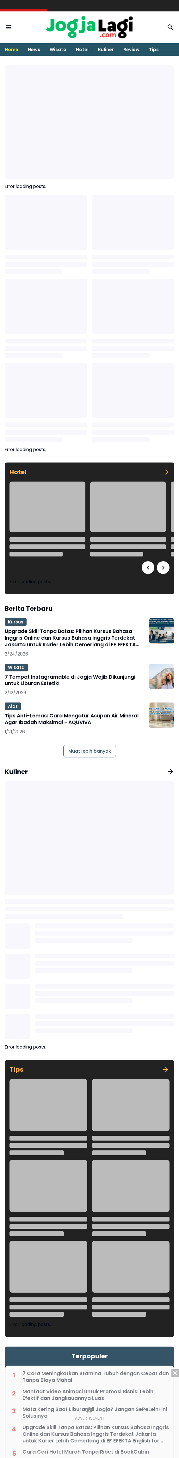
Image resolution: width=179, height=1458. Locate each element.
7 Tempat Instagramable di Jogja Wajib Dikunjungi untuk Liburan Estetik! (70, 680)
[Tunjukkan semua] (166, 472)
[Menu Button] (8, 27)
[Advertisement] (89, 1413)
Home (11, 49)
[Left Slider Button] (148, 567)
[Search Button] (170, 27)
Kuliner (106, 49)
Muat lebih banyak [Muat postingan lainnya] (89, 751)
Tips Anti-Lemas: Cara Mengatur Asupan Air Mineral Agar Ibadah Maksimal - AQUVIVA (72, 719)
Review (131, 49)
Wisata (58, 49)
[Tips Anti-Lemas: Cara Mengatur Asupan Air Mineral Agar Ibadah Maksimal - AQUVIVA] (161, 715)
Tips (154, 49)
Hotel (82, 49)
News (34, 49)
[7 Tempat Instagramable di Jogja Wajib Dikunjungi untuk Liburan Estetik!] (161, 676)
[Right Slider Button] (163, 567)
